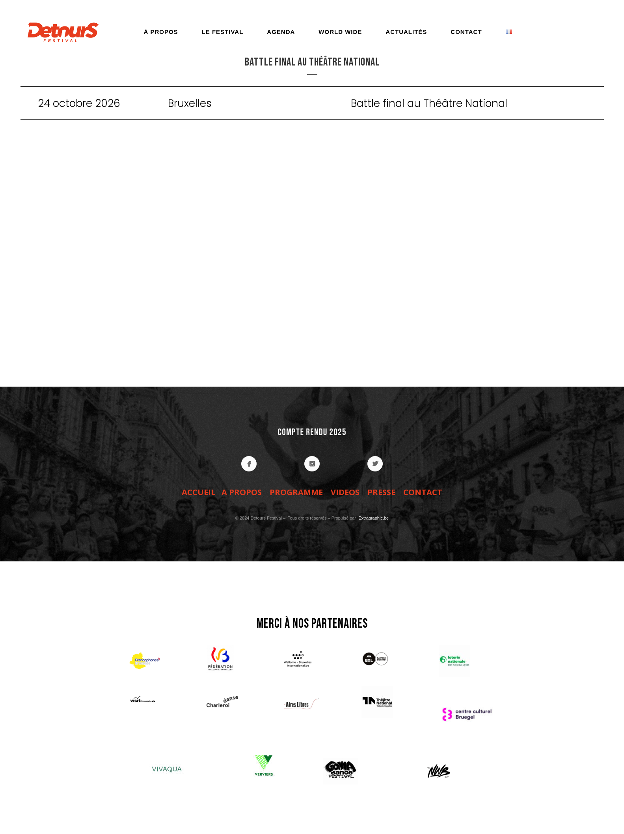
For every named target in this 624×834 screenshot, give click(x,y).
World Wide (340, 31)
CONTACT (422, 492)
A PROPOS (242, 492)
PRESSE (381, 492)
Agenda (281, 31)
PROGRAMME (296, 492)
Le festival (223, 31)
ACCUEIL (199, 492)
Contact (466, 31)
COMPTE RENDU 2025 (312, 432)
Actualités (406, 31)
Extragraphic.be (373, 518)
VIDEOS (345, 492)
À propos (160, 31)
